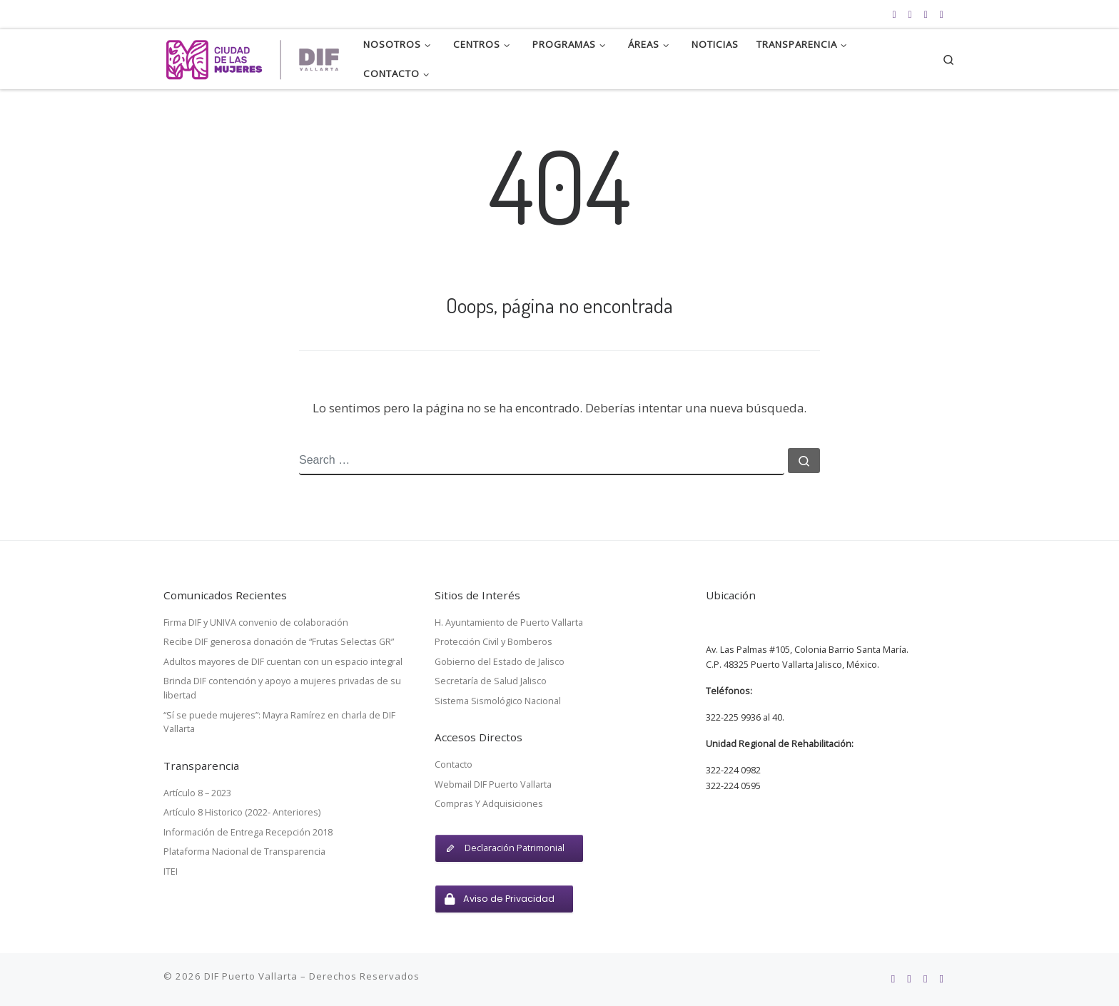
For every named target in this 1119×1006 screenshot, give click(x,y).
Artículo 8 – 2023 (197, 792)
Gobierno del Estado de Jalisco (499, 661)
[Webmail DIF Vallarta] (941, 14)
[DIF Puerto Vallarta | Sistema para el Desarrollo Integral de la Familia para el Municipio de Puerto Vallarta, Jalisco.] (252, 55)
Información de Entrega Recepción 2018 (248, 831)
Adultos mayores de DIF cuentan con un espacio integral (282, 661)
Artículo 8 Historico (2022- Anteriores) (241, 812)
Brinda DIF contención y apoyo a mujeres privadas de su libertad (282, 687)
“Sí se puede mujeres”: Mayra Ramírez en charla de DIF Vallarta (279, 722)
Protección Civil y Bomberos (493, 641)
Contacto (453, 764)
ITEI (170, 871)
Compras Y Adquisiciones (489, 803)
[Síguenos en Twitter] (926, 14)
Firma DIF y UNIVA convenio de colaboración (255, 622)
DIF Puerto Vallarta (251, 976)
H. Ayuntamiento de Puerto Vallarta (509, 622)
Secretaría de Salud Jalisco (491, 680)
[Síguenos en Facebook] (910, 14)
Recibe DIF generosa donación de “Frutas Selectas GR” (278, 641)
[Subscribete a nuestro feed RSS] (894, 14)
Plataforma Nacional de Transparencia (244, 851)
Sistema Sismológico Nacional (498, 700)
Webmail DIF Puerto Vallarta (493, 784)
